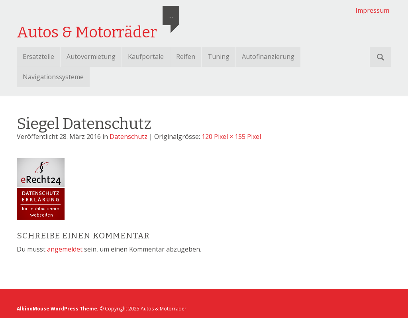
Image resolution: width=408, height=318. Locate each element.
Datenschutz (128, 136)
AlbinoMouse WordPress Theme (57, 308)
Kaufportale (146, 56)
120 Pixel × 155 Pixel (231, 136)
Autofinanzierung (268, 56)
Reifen (185, 56)
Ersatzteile (38, 56)
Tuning (219, 56)
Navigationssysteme (53, 76)
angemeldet (64, 249)
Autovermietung (91, 56)
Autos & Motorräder (87, 32)
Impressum (372, 10)
